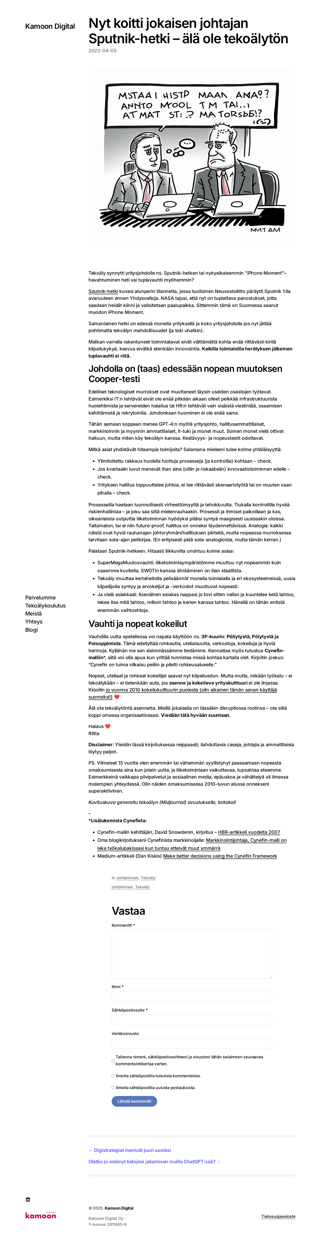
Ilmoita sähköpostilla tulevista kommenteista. (158, 1075)
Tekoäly (148, 877)
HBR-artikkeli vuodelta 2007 (249, 832)
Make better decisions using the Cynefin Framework (220, 856)
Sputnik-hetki (103, 291)
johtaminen (122, 887)
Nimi (117, 986)
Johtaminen (127, 877)
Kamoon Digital (50, 26)
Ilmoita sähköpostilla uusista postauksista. (155, 1087)
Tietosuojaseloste (278, 1216)
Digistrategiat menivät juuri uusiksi (132, 1150)
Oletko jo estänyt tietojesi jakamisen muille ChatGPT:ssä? (151, 1161)
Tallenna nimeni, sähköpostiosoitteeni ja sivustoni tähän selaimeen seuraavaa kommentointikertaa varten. (189, 1060)
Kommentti (123, 925)
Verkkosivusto (125, 1033)
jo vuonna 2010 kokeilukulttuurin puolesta (153, 690)
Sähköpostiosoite (130, 1010)
